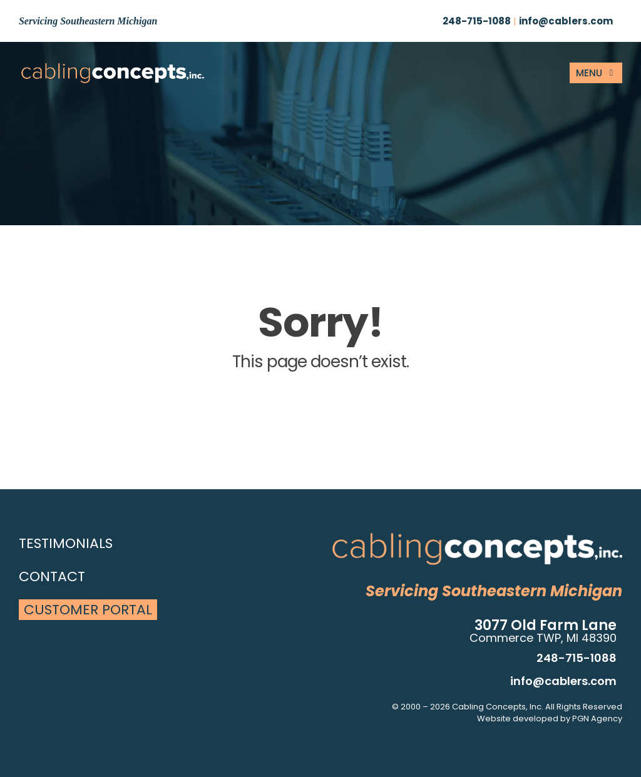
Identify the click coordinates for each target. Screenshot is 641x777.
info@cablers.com (566, 21)
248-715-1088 (477, 21)
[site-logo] (113, 67)
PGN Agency (597, 718)
